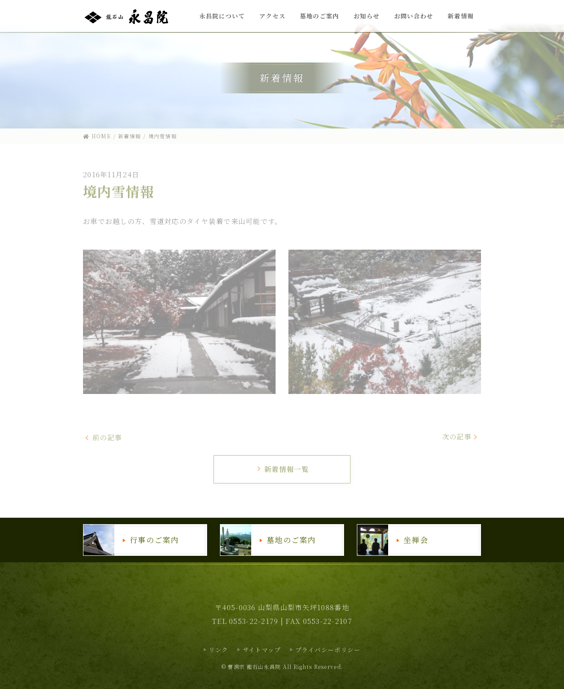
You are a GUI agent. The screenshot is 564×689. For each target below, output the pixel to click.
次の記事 (460, 436)
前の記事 (103, 438)
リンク (219, 649)
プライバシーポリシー (328, 649)
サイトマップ (262, 649)
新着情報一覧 (282, 469)
